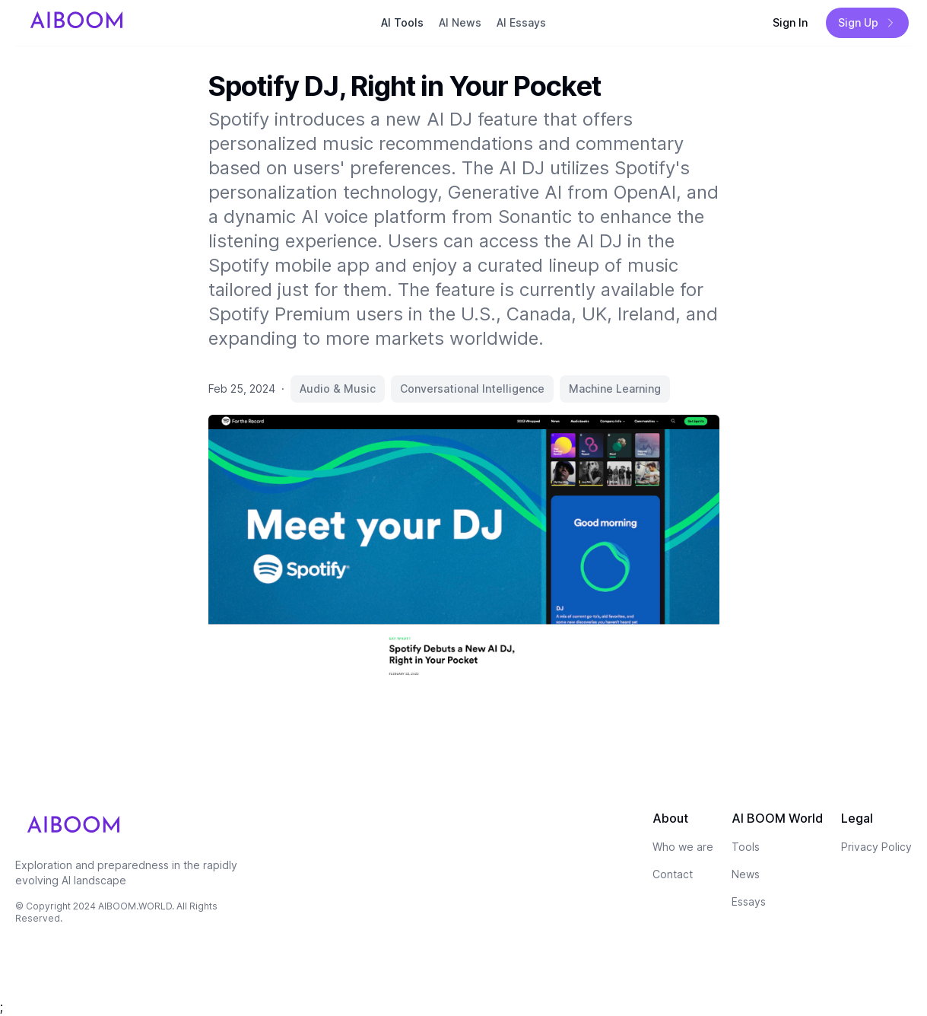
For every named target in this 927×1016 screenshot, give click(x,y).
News (746, 874)
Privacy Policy (876, 846)
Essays (749, 901)
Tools (746, 846)
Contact (672, 874)
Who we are (682, 846)
